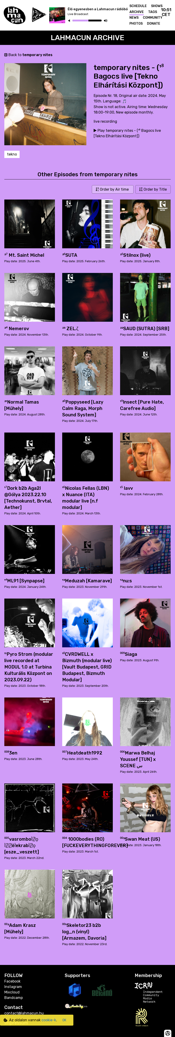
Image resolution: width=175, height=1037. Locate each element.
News (134, 18)
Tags (152, 12)
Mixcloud (12, 992)
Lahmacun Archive (87, 37)
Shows (156, 6)
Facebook (12, 981)
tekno (12, 154)
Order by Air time (113, 189)
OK (64, 1020)
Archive (136, 12)
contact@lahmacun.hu (24, 1013)
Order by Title (153, 189)
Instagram (13, 987)
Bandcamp (13, 998)
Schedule (138, 6)
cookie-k (48, 1020)
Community (152, 18)
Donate (153, 24)
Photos (136, 24)
